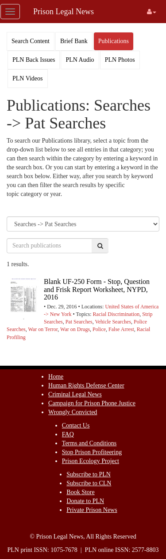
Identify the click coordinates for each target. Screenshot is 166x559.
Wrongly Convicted (72, 412)
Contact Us (76, 425)
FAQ (68, 434)
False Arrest (121, 329)
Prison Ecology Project (90, 461)
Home (55, 376)
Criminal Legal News (75, 394)
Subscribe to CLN (88, 483)
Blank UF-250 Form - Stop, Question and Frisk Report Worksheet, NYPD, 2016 (97, 289)
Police (99, 329)
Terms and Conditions (89, 443)
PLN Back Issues (33, 59)
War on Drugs (75, 329)
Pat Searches (79, 322)
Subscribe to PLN (88, 474)
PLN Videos (27, 78)
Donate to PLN (85, 501)
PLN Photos (120, 59)
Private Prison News (91, 510)
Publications (113, 41)
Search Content (31, 41)
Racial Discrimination (116, 314)
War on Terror (43, 329)
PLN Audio (80, 59)
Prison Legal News (63, 11)
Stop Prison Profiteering (92, 452)
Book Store (80, 492)
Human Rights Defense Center (86, 385)
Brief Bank (74, 41)
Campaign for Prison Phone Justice (91, 403)
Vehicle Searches (113, 322)
